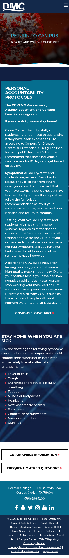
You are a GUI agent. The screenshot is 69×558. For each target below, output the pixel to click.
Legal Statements (51, 519)
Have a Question (20, 531)
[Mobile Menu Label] (66, 5)
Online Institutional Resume (25, 527)
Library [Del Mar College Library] (38, 531)
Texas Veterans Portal (52, 535)
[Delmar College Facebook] (16, 507)
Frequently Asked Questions (33, 468)
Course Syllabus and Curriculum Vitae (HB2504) (34, 547)
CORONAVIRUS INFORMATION (33, 454)
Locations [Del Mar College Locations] (10, 535)
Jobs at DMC (52, 527)
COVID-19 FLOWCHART (33, 313)
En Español (52, 531)
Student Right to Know (24, 523)
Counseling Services (34, 543)
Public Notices (28, 535)
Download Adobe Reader (25, 551)
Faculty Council (49, 523)
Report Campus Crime (23, 539)
